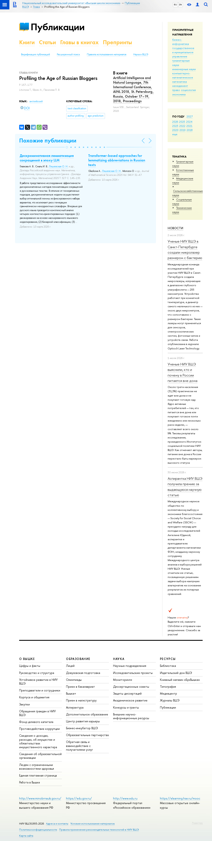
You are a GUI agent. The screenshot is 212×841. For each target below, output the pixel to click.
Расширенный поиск (68, 54)
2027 (190, 116)
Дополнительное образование (87, 714)
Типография (168, 687)
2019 (183, 130)
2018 (190, 130)
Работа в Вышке (29, 782)
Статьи (47, 42)
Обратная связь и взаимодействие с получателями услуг (79, 745)
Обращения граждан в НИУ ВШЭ (37, 713)
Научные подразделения (129, 666)
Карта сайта (26, 835)
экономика (179, 94)
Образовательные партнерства (87, 735)
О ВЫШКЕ (27, 659)
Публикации (58, 26)
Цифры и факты (29, 666)
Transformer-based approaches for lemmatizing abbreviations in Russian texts (116, 160)
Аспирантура (75, 707)
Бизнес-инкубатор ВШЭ (82, 728)
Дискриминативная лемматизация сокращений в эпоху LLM (47, 157)
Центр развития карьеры (83, 721)
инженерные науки (184, 69)
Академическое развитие (130, 700)
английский (36, 101)
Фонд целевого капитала (36, 722)
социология (188, 90)
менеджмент (180, 86)
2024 (189, 121)
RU (175, 4)
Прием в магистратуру (81, 700)
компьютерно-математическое (182, 75)
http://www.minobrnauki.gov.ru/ (40, 798)
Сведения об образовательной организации (40, 756)
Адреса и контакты (57, 823)
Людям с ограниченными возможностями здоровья (36, 766)
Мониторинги (122, 680)
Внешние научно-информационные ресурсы (131, 716)
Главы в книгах (79, 42)
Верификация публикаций (35, 54)
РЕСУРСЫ (168, 659)
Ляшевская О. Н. (58, 166)
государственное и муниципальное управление (183, 52)
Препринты (117, 42)
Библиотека (168, 666)
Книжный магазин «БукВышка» (180, 680)
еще (174, 134)
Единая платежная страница (38, 775)
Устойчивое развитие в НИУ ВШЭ (38, 681)
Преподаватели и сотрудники (39, 690)
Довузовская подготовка (83, 673)
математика (179, 81)
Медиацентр (168, 693)
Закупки (24, 704)
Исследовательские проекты (133, 673)
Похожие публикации (47, 140)
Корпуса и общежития (34, 697)
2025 (182, 121)
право (176, 90)
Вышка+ (71, 693)
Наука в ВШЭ (140, 54)
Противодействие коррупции (39, 729)
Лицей (70, 666)
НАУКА (119, 659)
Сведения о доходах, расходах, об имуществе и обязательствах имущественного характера (38, 741)
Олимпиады (74, 680)
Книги (27, 42)
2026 (175, 121)
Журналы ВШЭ (170, 700)
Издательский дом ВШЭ (176, 673)
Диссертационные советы (131, 687)
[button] (67, 147)
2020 (175, 130)
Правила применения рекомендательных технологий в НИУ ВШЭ (99, 829)
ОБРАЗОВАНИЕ (78, 659)
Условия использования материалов (92, 823)
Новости (175, 228)
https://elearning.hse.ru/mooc (180, 798)
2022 (182, 126)
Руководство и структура (36, 673)
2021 (189, 126)
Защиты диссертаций (127, 693)
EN (180, 4)
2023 (175, 126)
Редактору (197, 822)
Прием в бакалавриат (80, 687)
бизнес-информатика (180, 42)
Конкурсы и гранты (126, 707)
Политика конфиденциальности (38, 829)
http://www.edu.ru (125, 798)
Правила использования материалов (106, 54)
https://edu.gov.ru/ (79, 798)
